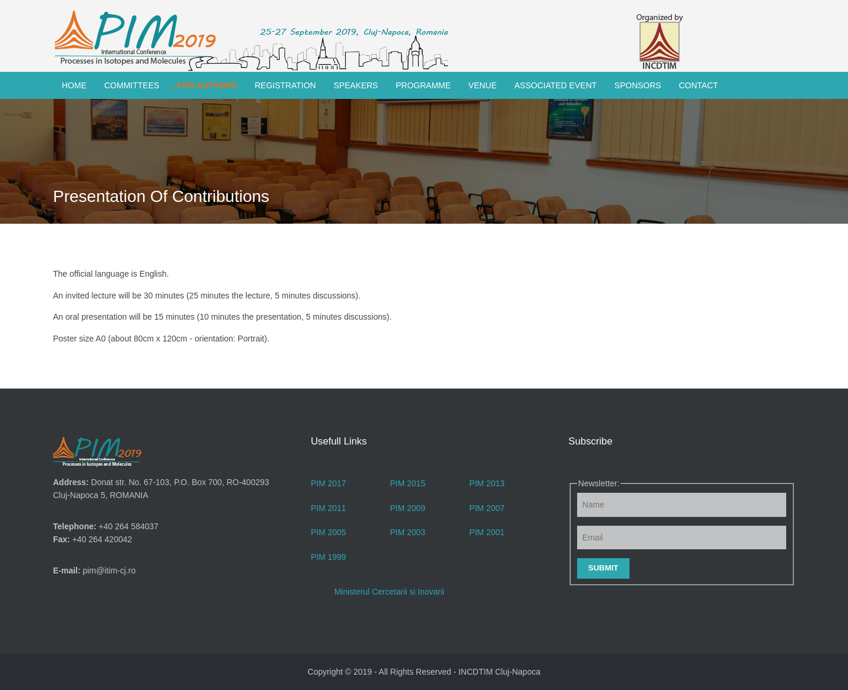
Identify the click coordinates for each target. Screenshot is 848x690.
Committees (131, 85)
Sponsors (637, 85)
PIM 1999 (328, 557)
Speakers (355, 85)
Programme (423, 85)
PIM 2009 (407, 508)
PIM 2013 (487, 483)
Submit (603, 567)
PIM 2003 (407, 532)
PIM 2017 (328, 483)
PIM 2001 (487, 532)
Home (74, 85)
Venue (482, 85)
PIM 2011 (328, 508)
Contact (698, 85)
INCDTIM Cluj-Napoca (499, 671)
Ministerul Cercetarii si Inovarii (389, 591)
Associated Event (556, 85)
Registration (285, 85)
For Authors (207, 85)
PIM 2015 (407, 483)
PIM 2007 (487, 508)
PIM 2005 (328, 532)
